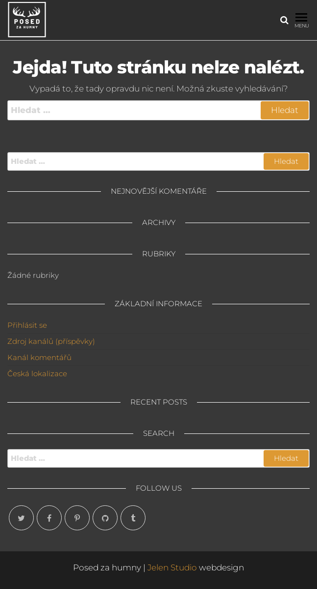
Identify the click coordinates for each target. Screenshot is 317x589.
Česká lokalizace (37, 373)
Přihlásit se (27, 325)
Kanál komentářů (39, 357)
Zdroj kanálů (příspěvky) (51, 341)
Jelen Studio (172, 567)
